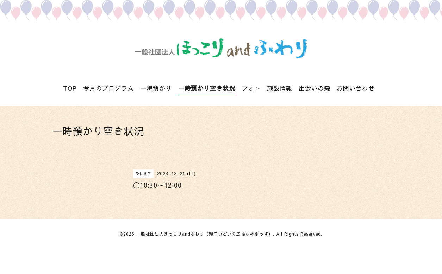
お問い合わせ (356, 88)
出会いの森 (314, 88)
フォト (251, 88)
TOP (70, 88)
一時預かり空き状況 (206, 88)
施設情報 (279, 88)
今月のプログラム (108, 88)
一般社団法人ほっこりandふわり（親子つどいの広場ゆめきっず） (204, 234)
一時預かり (156, 88)
